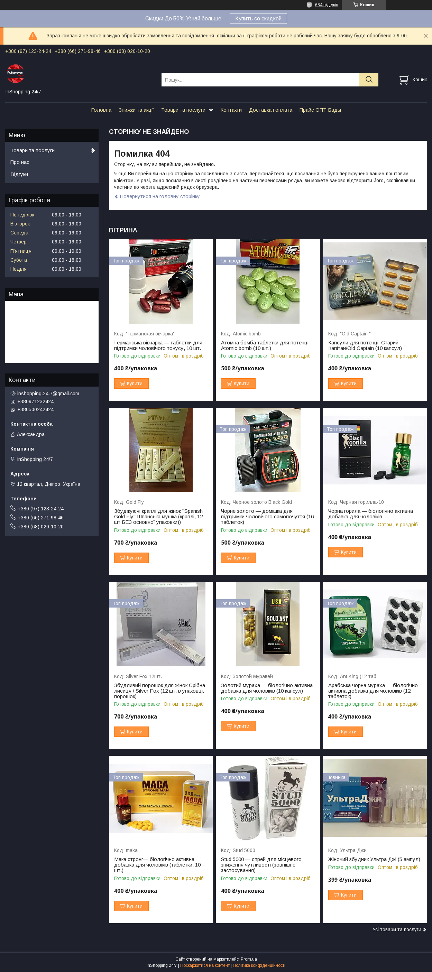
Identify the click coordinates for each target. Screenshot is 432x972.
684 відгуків (326, 4)
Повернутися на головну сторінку (160, 196)
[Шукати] (368, 79)
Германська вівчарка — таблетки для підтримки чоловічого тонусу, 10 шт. (158, 345)
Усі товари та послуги (397, 929)
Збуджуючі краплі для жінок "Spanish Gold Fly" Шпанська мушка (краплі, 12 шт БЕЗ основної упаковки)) (158, 516)
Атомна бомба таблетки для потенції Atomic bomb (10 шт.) (265, 345)
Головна (101, 110)
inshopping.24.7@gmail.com (48, 393)
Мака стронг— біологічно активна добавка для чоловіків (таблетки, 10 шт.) (157, 865)
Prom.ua (249, 959)
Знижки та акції (136, 110)
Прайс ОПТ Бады (320, 110)
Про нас (19, 162)
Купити (135, 383)
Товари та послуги (183, 110)
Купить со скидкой (258, 18)
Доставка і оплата (270, 110)
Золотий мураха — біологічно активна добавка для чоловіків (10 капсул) (267, 688)
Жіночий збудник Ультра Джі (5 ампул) (374, 859)
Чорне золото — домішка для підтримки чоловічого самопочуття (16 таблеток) (267, 516)
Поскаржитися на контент (205, 965)
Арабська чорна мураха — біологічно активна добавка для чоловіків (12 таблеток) (373, 691)
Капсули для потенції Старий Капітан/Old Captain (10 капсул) (365, 345)
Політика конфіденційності (259, 965)
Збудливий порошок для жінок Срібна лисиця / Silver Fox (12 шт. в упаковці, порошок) (159, 691)
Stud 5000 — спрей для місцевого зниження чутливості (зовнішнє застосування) (261, 865)
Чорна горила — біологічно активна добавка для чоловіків (370, 513)
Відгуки (19, 174)
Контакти (231, 110)
